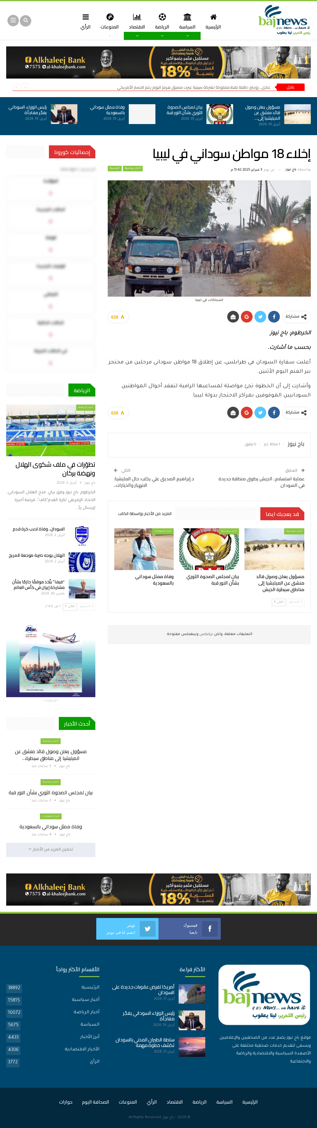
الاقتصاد (136, 21)
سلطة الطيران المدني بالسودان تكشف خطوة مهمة (145, 1042)
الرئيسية (216, 21)
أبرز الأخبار (89, 1037)
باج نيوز (168, 1118)
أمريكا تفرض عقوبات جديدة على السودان (143, 989)
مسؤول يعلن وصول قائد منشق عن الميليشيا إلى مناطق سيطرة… (51, 755)
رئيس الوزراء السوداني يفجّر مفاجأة (27, 110)
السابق (295, 602)
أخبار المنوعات (163, 531)
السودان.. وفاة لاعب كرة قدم (38, 529)
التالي (279, 602)
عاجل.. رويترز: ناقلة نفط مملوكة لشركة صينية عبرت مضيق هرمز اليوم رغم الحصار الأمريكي (194, 87)
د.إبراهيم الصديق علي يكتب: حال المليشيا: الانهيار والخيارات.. (154, 482)
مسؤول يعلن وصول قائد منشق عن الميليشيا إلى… (262, 112)
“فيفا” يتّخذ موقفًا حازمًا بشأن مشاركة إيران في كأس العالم (38, 584)
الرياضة (163, 21)
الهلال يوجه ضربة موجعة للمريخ (37, 555)
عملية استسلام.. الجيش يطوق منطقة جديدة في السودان (262, 482)
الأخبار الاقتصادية (82, 1049)
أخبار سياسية (133, 168)
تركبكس (205, 635)
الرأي (83, 21)
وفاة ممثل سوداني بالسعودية (107, 110)
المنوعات (108, 21)
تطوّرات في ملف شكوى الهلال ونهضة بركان (55, 468)
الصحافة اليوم (95, 1101)
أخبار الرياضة (85, 407)
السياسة (189, 21)
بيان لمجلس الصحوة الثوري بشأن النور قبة (184, 110)
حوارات (65, 1101)
